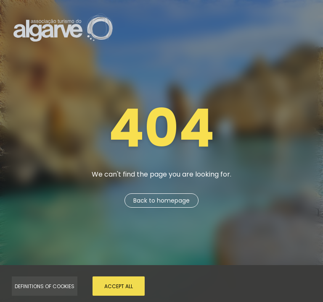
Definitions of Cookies (44, 286)
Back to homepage (161, 200)
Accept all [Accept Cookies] (118, 286)
